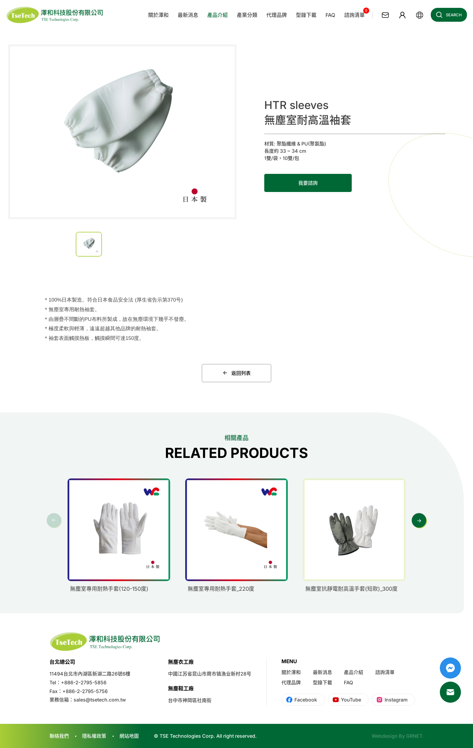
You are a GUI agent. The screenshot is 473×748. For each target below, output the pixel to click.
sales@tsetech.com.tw (100, 700)
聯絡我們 (385, 15)
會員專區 (402, 15)
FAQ (348, 682)
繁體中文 (419, 15)
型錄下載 (322, 682)
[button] (419, 520)
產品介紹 (353, 672)
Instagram (396, 700)
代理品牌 (291, 682)
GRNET (414, 736)
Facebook (305, 700)
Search (447, 14)
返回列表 (236, 373)
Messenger (450, 668)
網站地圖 (129, 736)
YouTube (351, 700)
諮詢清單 (385, 672)
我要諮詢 (308, 183)
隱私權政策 (94, 736)
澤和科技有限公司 (55, 15)
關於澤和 (291, 672)
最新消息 (322, 672)
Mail (450, 692)
